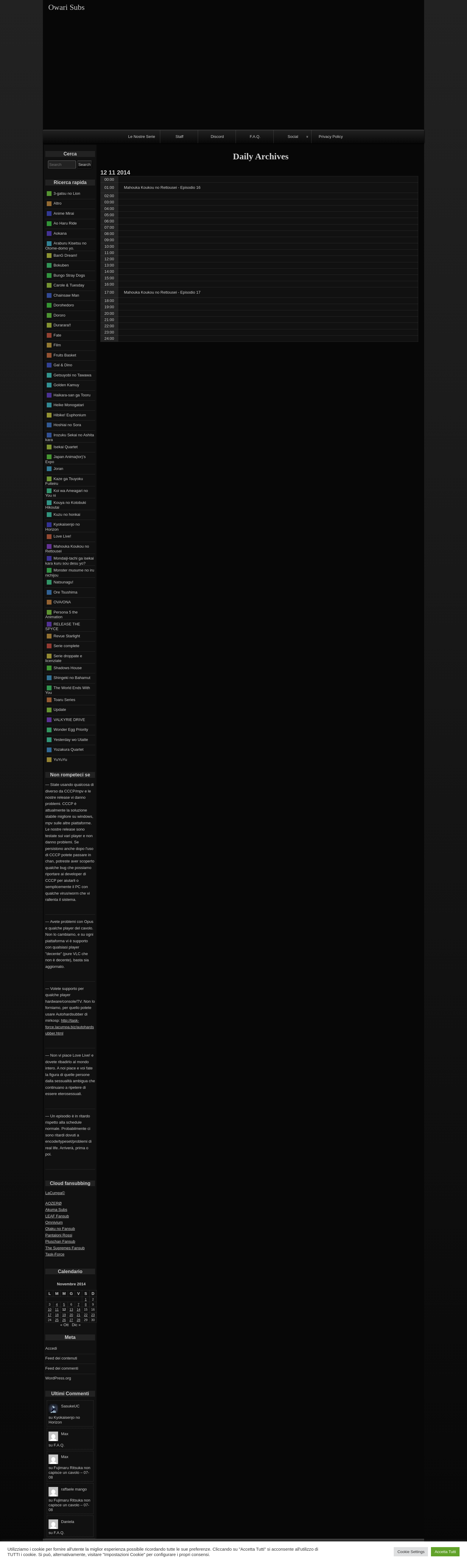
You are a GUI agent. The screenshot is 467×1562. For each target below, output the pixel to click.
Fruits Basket (65, 355)
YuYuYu (60, 759)
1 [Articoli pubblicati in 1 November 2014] (86, 1299)
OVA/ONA (62, 602)
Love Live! (62, 536)
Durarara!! (62, 325)
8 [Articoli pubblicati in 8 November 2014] (86, 1304)
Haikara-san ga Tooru (72, 395)
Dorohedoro (64, 305)
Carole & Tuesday (69, 285)
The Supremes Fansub (65, 1248)
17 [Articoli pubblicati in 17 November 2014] (50, 1315)
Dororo (60, 315)
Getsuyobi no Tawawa (72, 375)
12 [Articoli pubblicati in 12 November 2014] (64, 1309)
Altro (58, 203)
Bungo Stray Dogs (69, 275)
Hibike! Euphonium (70, 414)
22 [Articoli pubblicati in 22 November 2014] (86, 1315)
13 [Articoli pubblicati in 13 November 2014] (71, 1309)
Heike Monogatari (69, 405)
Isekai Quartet (66, 446)
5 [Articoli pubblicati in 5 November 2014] (64, 1304)
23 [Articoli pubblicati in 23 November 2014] (93, 1315)
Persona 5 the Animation (61, 614)
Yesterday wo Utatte (71, 739)
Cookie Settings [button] (410, 1551)
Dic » (76, 1325)
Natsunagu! (64, 582)
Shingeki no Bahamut (72, 677)
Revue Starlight (67, 635)
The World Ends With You (67, 690)
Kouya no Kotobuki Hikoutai (65, 505)
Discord (217, 136)
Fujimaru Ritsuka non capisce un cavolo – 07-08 (69, 1473)
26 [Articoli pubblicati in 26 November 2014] (64, 1320)
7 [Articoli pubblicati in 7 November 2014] (79, 1304)
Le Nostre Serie (141, 136)
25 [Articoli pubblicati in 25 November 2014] (57, 1320)
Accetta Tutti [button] (445, 1551)
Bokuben (61, 265)
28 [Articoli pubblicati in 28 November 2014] (78, 1320)
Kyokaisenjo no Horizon (62, 527)
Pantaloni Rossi (58, 1235)
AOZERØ (53, 1203)
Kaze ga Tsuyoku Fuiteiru (64, 481)
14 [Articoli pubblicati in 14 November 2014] (78, 1309)
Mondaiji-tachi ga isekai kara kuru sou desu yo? (69, 561)
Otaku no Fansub (60, 1228)
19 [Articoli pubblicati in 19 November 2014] (64, 1315)
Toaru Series (64, 699)
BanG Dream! (65, 255)
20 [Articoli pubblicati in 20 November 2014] (71, 1315)
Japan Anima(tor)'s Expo (65, 459)
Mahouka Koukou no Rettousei (67, 549)
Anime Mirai (64, 213)
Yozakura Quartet (69, 749)
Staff (179, 136)
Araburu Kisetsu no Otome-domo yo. (65, 245)
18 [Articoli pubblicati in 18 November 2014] (57, 1315)
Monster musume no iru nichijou (69, 572)
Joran (58, 468)
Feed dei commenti (61, 1368)
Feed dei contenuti (61, 1358)
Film (57, 345)
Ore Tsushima (65, 592)
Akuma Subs (56, 1209)
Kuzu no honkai (67, 514)
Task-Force (54, 1254)
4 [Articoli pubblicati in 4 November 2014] (57, 1304)
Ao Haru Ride (65, 223)
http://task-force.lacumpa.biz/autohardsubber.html (69, 1026)
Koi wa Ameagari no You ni (66, 493)
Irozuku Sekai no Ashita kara (69, 437)
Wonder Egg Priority (71, 729)
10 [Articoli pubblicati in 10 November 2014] (50, 1309)
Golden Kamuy (66, 385)
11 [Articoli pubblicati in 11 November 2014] (57, 1309)
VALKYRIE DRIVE (69, 719)
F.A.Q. (255, 136)
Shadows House (68, 667)
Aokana (60, 233)
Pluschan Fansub (60, 1241)
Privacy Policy (331, 136)
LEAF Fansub (57, 1216)
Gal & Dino (63, 365)
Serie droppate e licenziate (63, 658)
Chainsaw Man (66, 295)
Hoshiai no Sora (67, 425)
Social (293, 136)
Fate (57, 335)
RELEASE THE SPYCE (62, 626)
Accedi (51, 1348)
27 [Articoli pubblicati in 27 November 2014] (71, 1320)
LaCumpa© (55, 1193)
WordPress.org (58, 1378)
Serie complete (67, 646)
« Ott (64, 1325)
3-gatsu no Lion (67, 193)
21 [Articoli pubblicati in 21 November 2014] (78, 1315)
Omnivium (54, 1222)
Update (60, 709)
